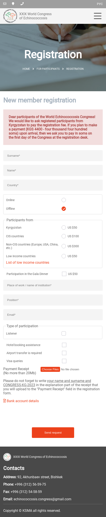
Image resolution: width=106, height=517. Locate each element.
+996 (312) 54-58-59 (26, 492)
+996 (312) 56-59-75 (30, 484)
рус (100, 4)
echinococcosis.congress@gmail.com (42, 499)
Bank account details (21, 401)
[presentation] (36, 415)
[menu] (98, 16)
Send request (53, 432)
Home (26, 68)
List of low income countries (27, 262)
